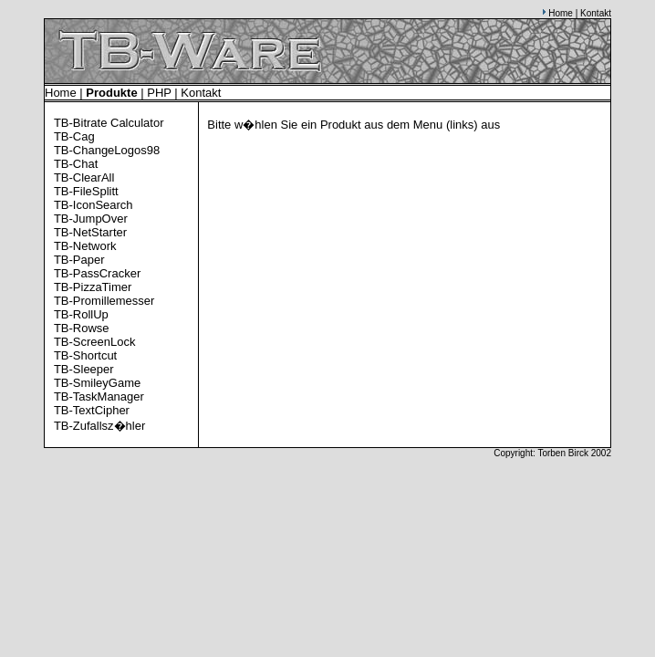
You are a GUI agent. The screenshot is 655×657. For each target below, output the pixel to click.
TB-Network (85, 246)
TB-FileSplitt (86, 191)
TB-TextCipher (92, 410)
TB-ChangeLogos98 (107, 150)
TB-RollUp (81, 314)
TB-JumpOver (91, 218)
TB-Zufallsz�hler (99, 426)
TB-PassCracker (97, 273)
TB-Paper (79, 259)
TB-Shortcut (85, 355)
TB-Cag (74, 136)
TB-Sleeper (84, 369)
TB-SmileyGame (97, 383)
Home (560, 13)
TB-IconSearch (93, 205)
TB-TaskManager (99, 396)
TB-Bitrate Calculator (109, 123)
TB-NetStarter (90, 232)
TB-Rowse (81, 328)
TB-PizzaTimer (92, 287)
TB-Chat (76, 164)
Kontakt (595, 13)
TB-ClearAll (84, 177)
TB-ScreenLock (95, 342)
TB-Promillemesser (104, 301)
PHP (159, 92)
